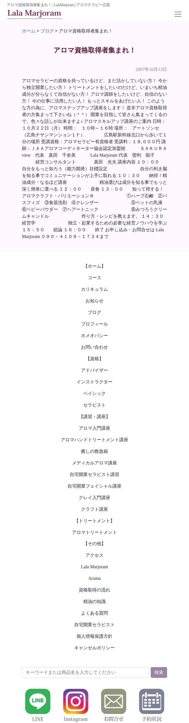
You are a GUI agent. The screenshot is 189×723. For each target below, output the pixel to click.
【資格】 (95, 358)
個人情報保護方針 (94, 636)
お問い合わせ (94, 347)
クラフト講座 (94, 509)
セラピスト (94, 405)
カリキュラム (94, 289)
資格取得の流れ (94, 589)
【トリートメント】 (94, 520)
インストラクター (94, 381)
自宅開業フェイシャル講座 (95, 486)
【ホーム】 (94, 266)
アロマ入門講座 (94, 428)
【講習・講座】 (94, 416)
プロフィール (94, 324)
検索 (158, 672)
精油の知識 (94, 601)
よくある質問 (94, 613)
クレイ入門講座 (94, 497)
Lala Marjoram (94, 566)
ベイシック (94, 393)
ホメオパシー (94, 335)
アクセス (95, 555)
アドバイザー (94, 370)
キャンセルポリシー (94, 647)
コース (94, 277)
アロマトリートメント (94, 532)
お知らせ (95, 300)
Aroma (94, 578)
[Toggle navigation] (178, 14)
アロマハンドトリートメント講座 (94, 439)
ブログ (94, 312)
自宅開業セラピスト (94, 624)
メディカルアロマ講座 (94, 462)
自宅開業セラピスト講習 (94, 474)
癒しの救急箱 (94, 451)
